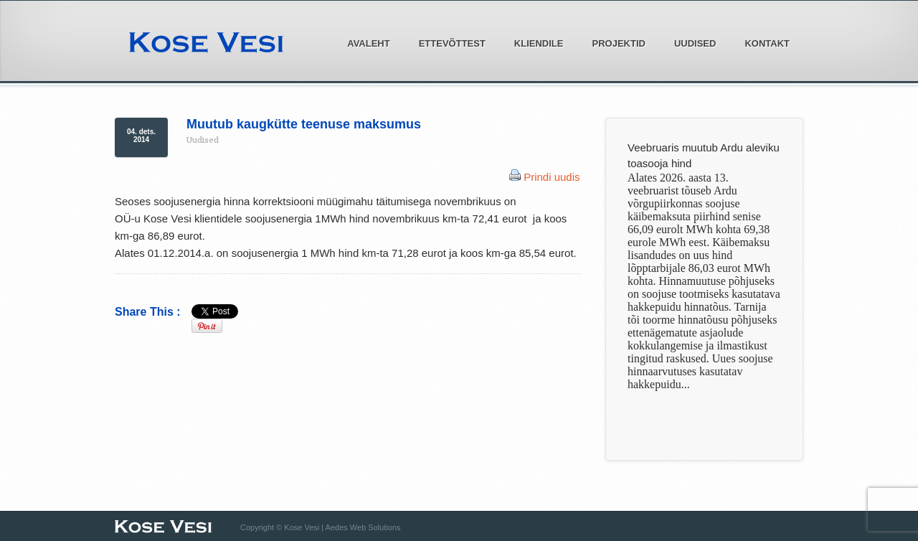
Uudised (695, 43)
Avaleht (368, 43)
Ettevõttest (448, 42)
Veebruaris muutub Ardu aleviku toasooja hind (704, 155)
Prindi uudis (551, 177)
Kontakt (767, 43)
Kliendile (535, 42)
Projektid (614, 42)
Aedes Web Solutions (363, 527)
